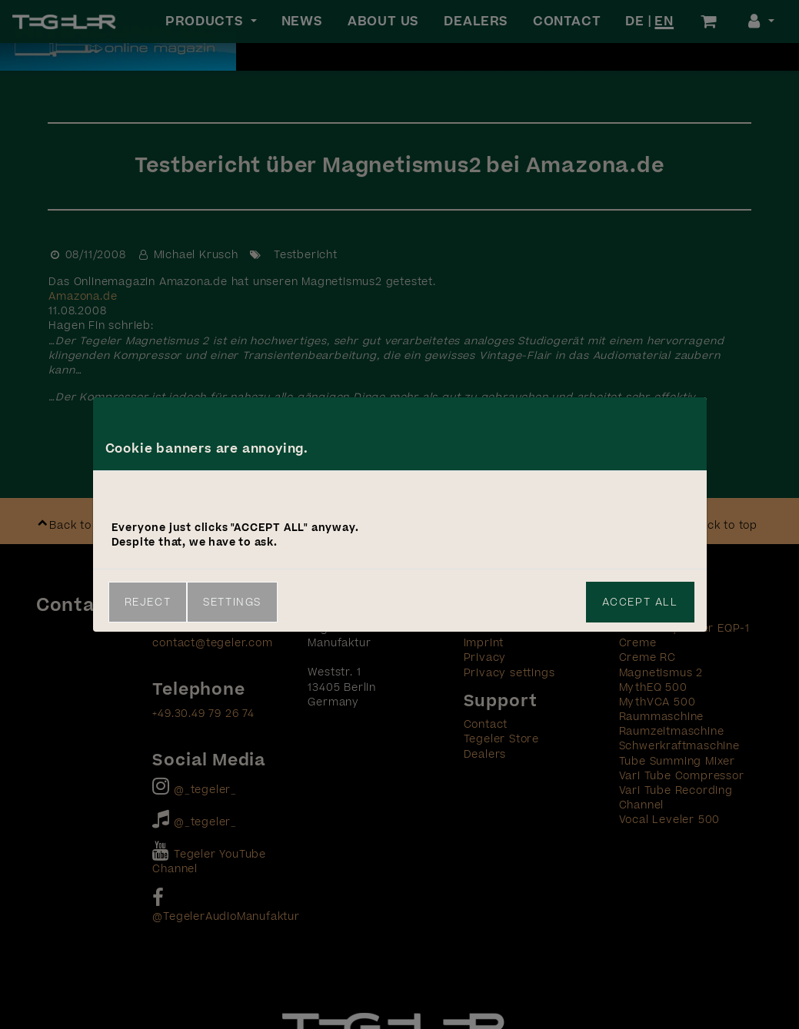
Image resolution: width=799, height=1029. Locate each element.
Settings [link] (232, 602)
